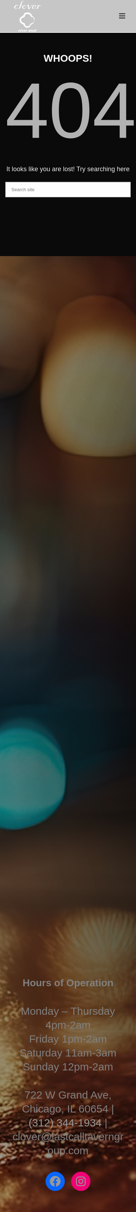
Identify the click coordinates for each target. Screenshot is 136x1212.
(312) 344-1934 (64, 1123)
